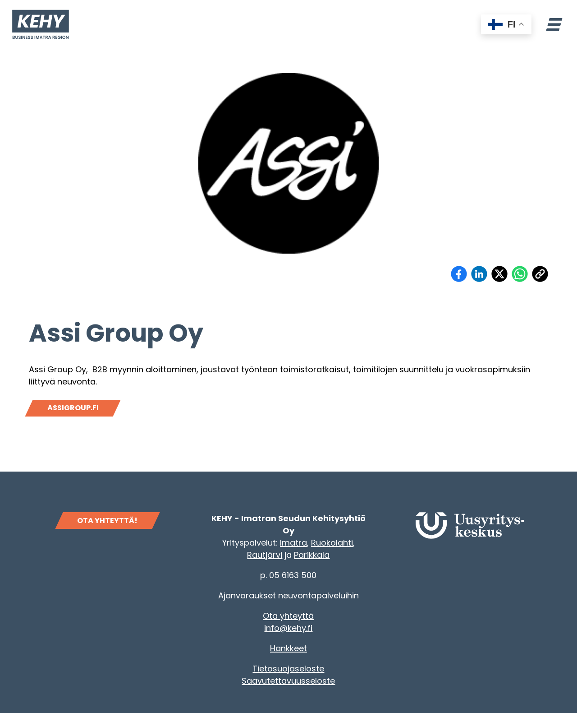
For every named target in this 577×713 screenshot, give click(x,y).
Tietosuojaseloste (288, 668)
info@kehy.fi (288, 628)
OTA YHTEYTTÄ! (107, 520)
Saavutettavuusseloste (288, 680)
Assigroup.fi (73, 408)
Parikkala (312, 554)
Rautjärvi (264, 554)
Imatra (293, 542)
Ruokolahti (332, 542)
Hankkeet (288, 648)
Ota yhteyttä (288, 615)
